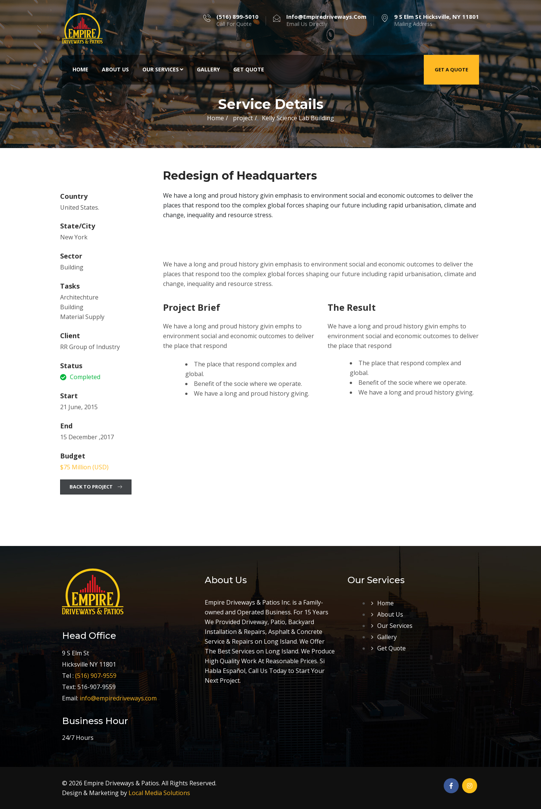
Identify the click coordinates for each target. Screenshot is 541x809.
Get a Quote (451, 69)
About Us (115, 69)
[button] (95, 486)
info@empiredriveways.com (118, 698)
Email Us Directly (326, 20)
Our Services (162, 69)
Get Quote (248, 69)
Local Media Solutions (159, 793)
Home (80, 69)
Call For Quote (237, 20)
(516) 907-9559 (95, 675)
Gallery (208, 69)
